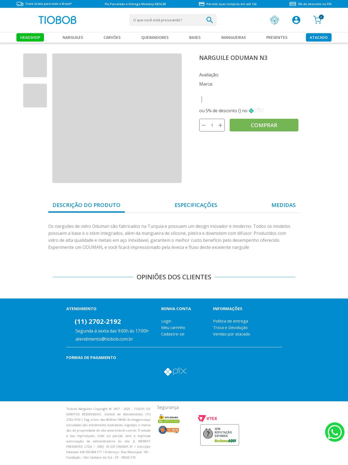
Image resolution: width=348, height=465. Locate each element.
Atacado (319, 37)
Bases (195, 37)
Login (166, 321)
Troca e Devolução (230, 327)
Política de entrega (230, 321)
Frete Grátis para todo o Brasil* (44, 4)
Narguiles (73, 37)
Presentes (276, 37)
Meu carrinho (173, 327)
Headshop (30, 37)
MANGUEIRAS (233, 37)
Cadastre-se (172, 334)
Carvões (112, 37)
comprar (264, 125)
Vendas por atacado (231, 334)
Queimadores (154, 37)
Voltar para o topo (8, 456)
